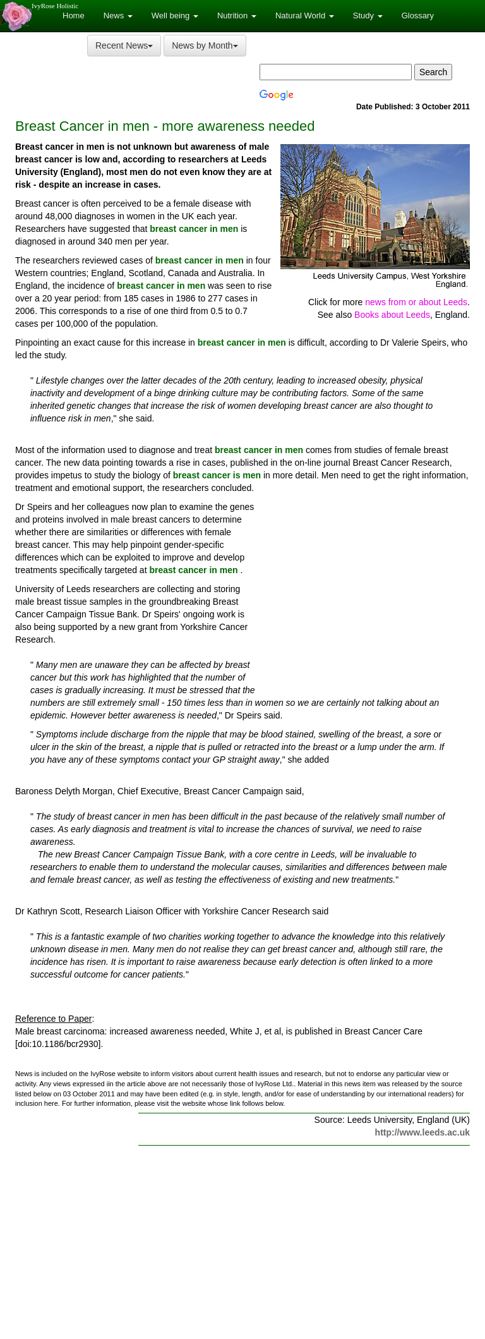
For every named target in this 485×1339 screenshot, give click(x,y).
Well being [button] (175, 15)
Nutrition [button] (236, 15)
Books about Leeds (392, 315)
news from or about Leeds (416, 302)
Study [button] (368, 15)
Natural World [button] (304, 15)
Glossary (418, 15)
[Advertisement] (364, 594)
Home (74, 15)
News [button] (118, 15)
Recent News (124, 45)
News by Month (204, 45)
